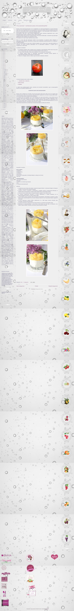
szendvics (11, 237)
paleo (12, 209)
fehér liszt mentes (9, 147)
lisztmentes (3, 192)
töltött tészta (11, 249)
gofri (2, 156)
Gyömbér (20, 84)
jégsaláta (3, 165)
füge (4, 153)
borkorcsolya (9, 127)
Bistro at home (21, 82)
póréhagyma (7, 217)
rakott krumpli (9, 219)
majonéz (3, 193)
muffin (3, 203)
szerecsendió (10, 238)
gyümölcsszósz (11, 160)
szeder (7, 236)
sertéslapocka (4, 229)
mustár (5, 203)
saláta (6, 225)
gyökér (8, 158)
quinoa (8, 218)
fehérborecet (4, 148)
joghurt (6, 165)
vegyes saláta (11, 256)
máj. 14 (4, 93)
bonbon (6, 127)
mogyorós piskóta (8, 202)
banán (12, 123)
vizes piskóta (7, 258)
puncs (6, 218)
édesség (3, 140)
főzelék (10, 152)
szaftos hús (3, 234)
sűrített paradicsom (5, 232)
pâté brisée (8, 212)
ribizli (2, 222)
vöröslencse (3, 260)
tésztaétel (8, 246)
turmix (12, 250)
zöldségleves (7, 263)
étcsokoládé (4, 144)
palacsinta (10, 209)
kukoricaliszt (11, 187)
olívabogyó (11, 207)
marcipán (3, 196)
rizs (10, 222)
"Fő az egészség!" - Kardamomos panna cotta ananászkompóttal (31, 25)
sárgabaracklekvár (4, 226)
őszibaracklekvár (4, 209)
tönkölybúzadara (4, 250)
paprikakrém (11, 210)
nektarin (6, 205)
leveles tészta (6, 190)
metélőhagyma (4, 200)
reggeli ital (5, 221)
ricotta (8, 222)
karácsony (3, 171)
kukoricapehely (8, 188)
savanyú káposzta (4, 228)
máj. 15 (4, 92)
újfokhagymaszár (11, 251)
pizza (2, 216)
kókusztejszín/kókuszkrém (7, 181)
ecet (9, 138)
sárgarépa (8, 227)
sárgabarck (11, 226)
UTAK (15, 20)
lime (12, 190)
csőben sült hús (4, 135)
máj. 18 (4, 90)
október (4, 72)
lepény (3, 190)
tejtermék (8, 243)
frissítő (12, 152)
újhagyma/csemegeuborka (5, 253)
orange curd (3, 208)
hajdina (6, 161)
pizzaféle (5, 216)
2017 (3, 62)
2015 (3, 65)
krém (5, 185)
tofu (6, 247)
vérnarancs (8, 257)
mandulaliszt (11, 194)
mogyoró (11, 201)
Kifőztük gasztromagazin (7, 176)
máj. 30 (4, 80)
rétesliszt (11, 221)
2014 (3, 66)
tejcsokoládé (3, 242)
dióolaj (8, 136)
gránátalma (3, 157)
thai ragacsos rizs (4, 247)
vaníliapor (12, 255)
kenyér (3, 174)
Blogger (47, 608)
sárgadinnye (3, 227)
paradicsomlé (8, 211)
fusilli (2, 153)
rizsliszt (12, 222)
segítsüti (8, 228)
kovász (3, 184)
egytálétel (8, 141)
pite (12, 215)
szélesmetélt (7, 237)
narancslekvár (3, 205)
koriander (7, 183)
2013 (3, 68)
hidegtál (8, 161)
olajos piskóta (7, 207)
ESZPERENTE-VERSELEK (28, 20)
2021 (3, 57)
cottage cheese (8, 131)
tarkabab (12, 241)
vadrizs (10, 254)
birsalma (12, 125)
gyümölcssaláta (4, 160)
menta (12, 199)
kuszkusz (3, 189)
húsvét (12, 162)
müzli (12, 203)
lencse (9, 189)
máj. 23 (4, 86)
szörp (12, 240)
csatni (12, 132)
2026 (3, 50)
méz (7, 201)
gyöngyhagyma (3, 159)
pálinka (2, 210)
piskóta (5, 215)
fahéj (2, 145)
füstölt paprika (11, 153)
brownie (3, 128)
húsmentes (9, 162)
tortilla (9, 248)
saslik (12, 227)
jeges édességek (7, 164)
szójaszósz (6, 240)
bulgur (8, 128)
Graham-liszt (11, 156)
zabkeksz (12, 260)
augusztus (5, 74)
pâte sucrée (11, 212)
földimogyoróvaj (7, 152)
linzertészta (4, 191)
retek (7, 221)
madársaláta (8, 192)
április (4, 103)
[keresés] (8, 30)
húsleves (6, 162)
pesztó (8, 214)
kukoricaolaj (3, 188)
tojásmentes (9, 247)
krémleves (8, 185)
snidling (7, 230)
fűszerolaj (6, 154)
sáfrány (5, 224)
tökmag (12, 248)
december (5, 69)
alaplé (3, 118)
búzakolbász (6, 129)
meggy (7, 198)
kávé (8, 172)
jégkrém (12, 164)
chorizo (7, 130)
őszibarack (11, 208)
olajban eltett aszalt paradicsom (8, 206)
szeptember (5, 73)
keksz (8, 173)
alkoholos (9, 118)
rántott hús (5, 220)
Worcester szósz (7, 260)
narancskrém (11, 204)
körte (2, 185)
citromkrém (3, 131)
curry (10, 132)
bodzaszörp (3, 127)
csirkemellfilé (7, 134)
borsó (12, 127)
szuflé (2, 241)
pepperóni (11, 213)
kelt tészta (11, 173)
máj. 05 (4, 101)
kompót (10, 182)
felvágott (12, 150)
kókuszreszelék (4, 179)
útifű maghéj (11, 253)
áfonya (3, 117)
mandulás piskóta (4, 195)
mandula (3, 194)
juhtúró (2, 166)
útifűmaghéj (3, 254)
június (4, 77)
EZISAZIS (20, 20)
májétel (12, 192)
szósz (9, 240)
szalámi (6, 234)
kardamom (3, 172)
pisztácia (8, 215)
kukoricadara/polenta (4, 187)
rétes (9, 221)
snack (4, 230)
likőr (11, 190)
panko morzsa (6, 210)
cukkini (12, 131)
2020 (3, 58)
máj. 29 (4, 81)
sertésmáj (8, 229)
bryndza (5, 128)
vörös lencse (4, 259)
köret (12, 184)
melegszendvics (8, 199)
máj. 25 (4, 85)
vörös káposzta (11, 258)
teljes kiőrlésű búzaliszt (7, 244)
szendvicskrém (4, 238)
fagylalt (12, 144)
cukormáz (7, 132)
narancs (8, 204)
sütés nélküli (8, 233)
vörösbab (8, 259)
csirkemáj (3, 134)
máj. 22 (4, 88)
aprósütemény (4, 121)
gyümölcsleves (11, 159)
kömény (7, 184)
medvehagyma (4, 198)
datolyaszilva (3, 136)
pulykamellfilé (4, 218)
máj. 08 (4, 97)
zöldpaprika (7, 262)
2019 (3, 60)
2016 (3, 64)
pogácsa (8, 216)
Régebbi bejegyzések (53, 286)
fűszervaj (10, 154)
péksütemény (7, 213)
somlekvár (9, 230)
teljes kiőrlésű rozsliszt (7, 245)
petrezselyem (11, 214)
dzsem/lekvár (7, 138)
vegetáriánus (6, 256)
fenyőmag (3, 151)
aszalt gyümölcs (10, 121)
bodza (12, 126)
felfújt (2, 150)
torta (2, 248)
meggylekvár (4, 199)
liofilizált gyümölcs (10, 191)
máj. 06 (4, 100)
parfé (2, 212)
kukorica (11, 186)
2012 (3, 109)
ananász (3, 120)
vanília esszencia (7, 255)
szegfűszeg (3, 237)
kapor (3, 170)
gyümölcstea (3, 161)
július (4, 76)
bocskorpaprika (8, 126)
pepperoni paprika (4, 214)
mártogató (3, 197)
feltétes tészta (7, 150)
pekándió (3, 213)
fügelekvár (7, 153)
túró (2, 251)
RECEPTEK (10, 20)
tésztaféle (11, 246)
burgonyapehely (11, 128)
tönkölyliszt (9, 250)
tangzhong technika (7, 241)
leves (9, 190)
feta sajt (6, 151)
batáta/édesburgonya (10, 124)
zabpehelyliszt (11, 261)
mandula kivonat (7, 194)
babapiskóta (9, 122)
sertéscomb (11, 228)
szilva (8, 239)
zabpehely (6, 261)
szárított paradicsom (9, 235)
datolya (12, 135)
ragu (10, 218)
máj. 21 (4, 89)
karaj (8, 171)
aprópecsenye (11, 120)
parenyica (12, 211)
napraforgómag (4, 204)
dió (6, 136)
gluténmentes (11, 155)
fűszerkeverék (3, 154)
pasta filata (5, 212)
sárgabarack (11, 225)
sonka (12, 230)
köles (5, 184)
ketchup (10, 174)
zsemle (5, 264)
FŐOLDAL (4, 20)
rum (2, 224)
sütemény (3, 233)
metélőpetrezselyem (10, 200)
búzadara (3, 129)
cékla (2, 130)
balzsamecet (3, 123)
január (4, 107)
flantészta (11, 151)
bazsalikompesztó (7, 125)
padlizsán (7, 209)
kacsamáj (5, 166)
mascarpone (11, 197)
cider (9, 130)
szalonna (9, 234)
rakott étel (5, 219)
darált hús (9, 135)
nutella (9, 205)
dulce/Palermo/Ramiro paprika (7, 137)
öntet (9, 208)
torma (12, 247)
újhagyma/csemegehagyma (6, 252)
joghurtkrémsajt (10, 165)
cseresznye (3, 133)
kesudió (6, 174)
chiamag (4, 130)
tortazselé (5, 248)
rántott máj (9, 220)
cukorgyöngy (4, 132)
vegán (2, 256)
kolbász (7, 182)
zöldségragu (11, 263)
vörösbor (12, 259)
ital (5, 163)
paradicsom (4, 211)
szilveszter (3, 240)
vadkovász (6, 254)
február (4, 106)
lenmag (12, 189)
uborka (8, 251)
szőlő (11, 240)
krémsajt (12, 185)
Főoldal (36, 286)
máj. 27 (4, 82)
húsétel (3, 162)
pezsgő (3, 215)
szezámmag (4, 239)
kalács (7, 167)
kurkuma (12, 188)
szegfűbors (11, 236)
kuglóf (7, 186)
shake (2, 230)
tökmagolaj (3, 249)
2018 (3, 61)
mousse (12, 202)
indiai (2, 163)
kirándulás (10, 177)
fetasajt (9, 151)
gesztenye (5, 155)
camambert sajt (10, 129)
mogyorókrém (4, 202)
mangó (12, 195)
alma (12, 118)
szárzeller (3, 236)
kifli (12, 174)
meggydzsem (11, 198)
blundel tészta (4, 126)
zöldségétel (11, 262)
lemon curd (6, 189)
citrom (12, 130)
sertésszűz (11, 229)
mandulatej (8, 195)
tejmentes (7, 242)
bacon (12, 122)
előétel (12, 141)
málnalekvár (11, 193)
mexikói (3, 201)
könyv (10, 184)
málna (8, 193)
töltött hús (7, 249)
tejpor (9, 242)
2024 (3, 53)
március (4, 104)
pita (11, 215)
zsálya (2, 264)
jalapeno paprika (8, 163)
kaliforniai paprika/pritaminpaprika (7, 168)
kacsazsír (9, 166)
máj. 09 (4, 96)
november (5, 70)
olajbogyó (3, 207)
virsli (5, 258)
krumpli (3, 186)
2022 (3, 56)
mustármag (9, 203)
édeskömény (11, 138)
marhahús (7, 196)
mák (5, 193)
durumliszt (3, 138)
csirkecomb (11, 133)
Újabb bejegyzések (20, 286)
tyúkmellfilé (5, 251)
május (4, 78)
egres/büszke (4, 141)
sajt (7, 224)
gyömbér (11, 158)
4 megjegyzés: (26, 282)
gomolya (7, 156)
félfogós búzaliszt (10, 149)
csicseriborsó (7, 133)
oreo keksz (6, 208)
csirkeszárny (11, 134)
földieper (3, 152)
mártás (12, 196)
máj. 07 (4, 99)
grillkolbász (9, 157)
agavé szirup (6, 117)
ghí (8, 155)
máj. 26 (4, 84)
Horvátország (11, 161)
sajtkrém (10, 224)
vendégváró (4, 257)
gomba (5, 156)
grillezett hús (6, 157)
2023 (3, 54)
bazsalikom (3, 125)
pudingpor (11, 217)
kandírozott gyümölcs (5, 169)
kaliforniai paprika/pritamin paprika (7, 168)
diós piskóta (11, 136)
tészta (6, 246)
